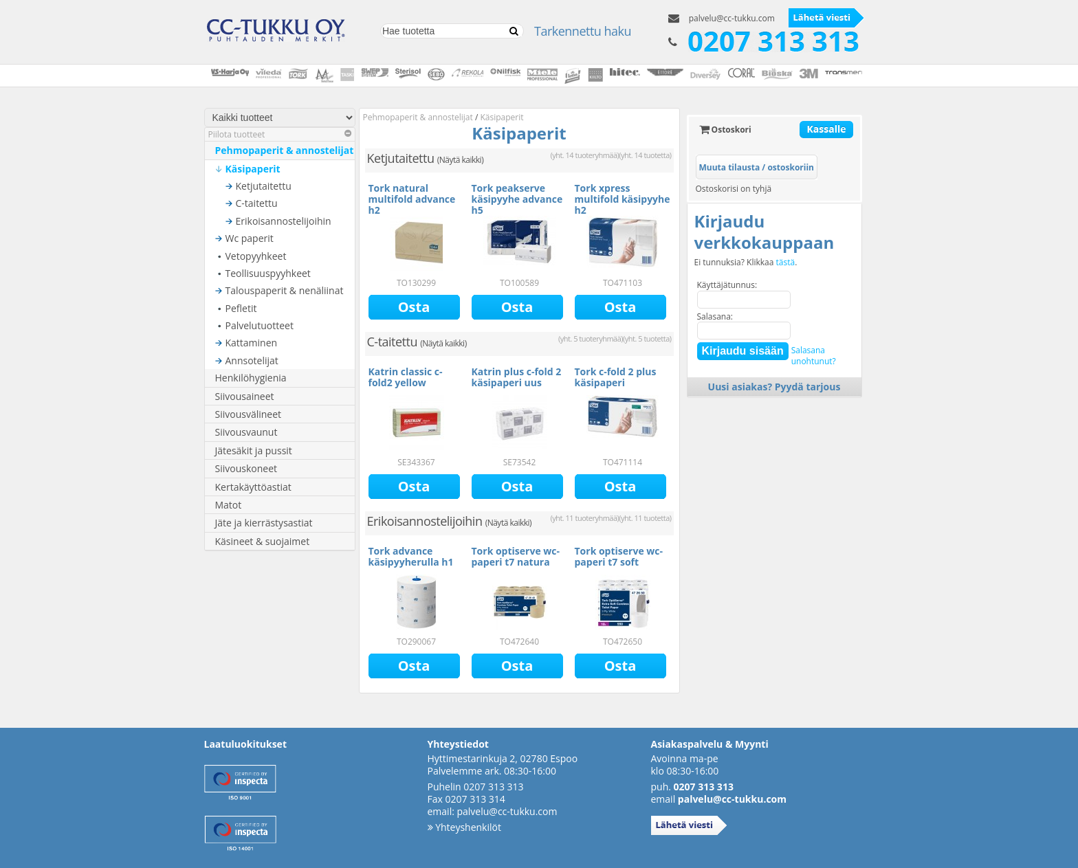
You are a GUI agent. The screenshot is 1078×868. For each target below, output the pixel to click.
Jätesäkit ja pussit (253, 450)
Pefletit (241, 308)
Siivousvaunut (246, 432)
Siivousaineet (244, 396)
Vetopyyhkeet (256, 256)
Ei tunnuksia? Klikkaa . (746, 262)
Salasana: (715, 316)
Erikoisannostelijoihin (283, 221)
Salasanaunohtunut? (813, 355)
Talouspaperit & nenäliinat (285, 290)
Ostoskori (725, 129)
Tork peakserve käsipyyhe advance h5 (517, 198)
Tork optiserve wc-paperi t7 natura (516, 556)
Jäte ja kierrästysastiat (264, 523)
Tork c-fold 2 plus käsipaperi (616, 377)
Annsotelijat (252, 360)
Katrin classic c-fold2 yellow (405, 377)
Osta (414, 307)
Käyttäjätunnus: (727, 285)
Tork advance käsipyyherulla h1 (411, 556)
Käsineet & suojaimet (262, 541)
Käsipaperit (253, 169)
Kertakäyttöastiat (253, 487)
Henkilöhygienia (251, 377)
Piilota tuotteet (279, 134)
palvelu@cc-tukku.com (732, 18)
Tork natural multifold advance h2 (412, 198)
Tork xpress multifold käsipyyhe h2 (622, 198)
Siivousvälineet (248, 414)
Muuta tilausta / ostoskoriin (756, 167)
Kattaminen (252, 342)
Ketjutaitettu (264, 186)
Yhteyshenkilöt (464, 827)
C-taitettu (257, 203)
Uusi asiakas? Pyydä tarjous (774, 386)
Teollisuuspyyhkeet (268, 273)
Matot (228, 505)
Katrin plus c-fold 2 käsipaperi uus (517, 377)
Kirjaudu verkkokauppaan (764, 232)
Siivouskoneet (246, 468)
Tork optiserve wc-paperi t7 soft (619, 556)
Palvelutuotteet (260, 325)
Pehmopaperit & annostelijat (284, 150)
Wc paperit (250, 238)
